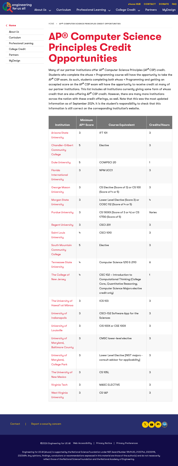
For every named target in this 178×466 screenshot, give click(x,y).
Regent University (62, 224)
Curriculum (63, 9)
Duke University (61, 162)
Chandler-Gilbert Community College (62, 150)
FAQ (174, 4)
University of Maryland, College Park (59, 360)
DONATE (164, 4)
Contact (15, 423)
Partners (151, 9)
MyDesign (14, 60)
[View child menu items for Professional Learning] (109, 10)
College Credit (125, 9)
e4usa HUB (134, 4)
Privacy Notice (104, 443)
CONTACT (150, 4)
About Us (40, 9)
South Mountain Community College (61, 250)
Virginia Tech (59, 384)
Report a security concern (46, 423)
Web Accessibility (82, 443)
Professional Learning (91, 9)
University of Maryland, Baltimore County (62, 343)
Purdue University (62, 212)
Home (11, 25)
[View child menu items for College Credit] (138, 10)
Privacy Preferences (127, 443)
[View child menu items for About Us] (49, 10)
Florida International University (59, 175)
